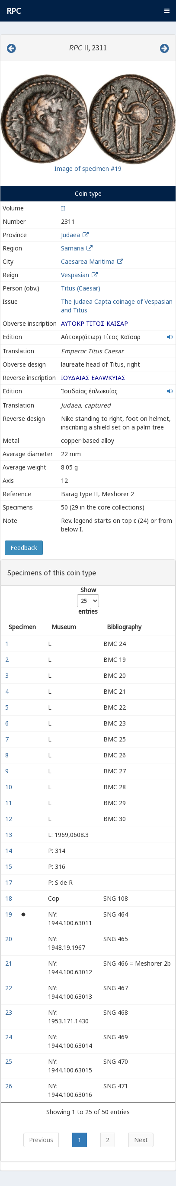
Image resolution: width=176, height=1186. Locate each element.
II (63, 208)
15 (9, 866)
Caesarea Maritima (88, 261)
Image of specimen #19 (88, 168)
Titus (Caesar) (80, 288)
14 (9, 850)
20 (9, 939)
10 (9, 787)
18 (9, 898)
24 (9, 1037)
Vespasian (75, 275)
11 (9, 803)
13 (9, 835)
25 (9, 1061)
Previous (41, 1140)
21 (9, 963)
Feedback (23, 548)
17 (9, 882)
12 (9, 819)
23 (9, 1012)
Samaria (72, 248)
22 (9, 988)
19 (9, 914)
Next (141, 1140)
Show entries (88, 600)
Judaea (70, 235)
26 (9, 1086)
